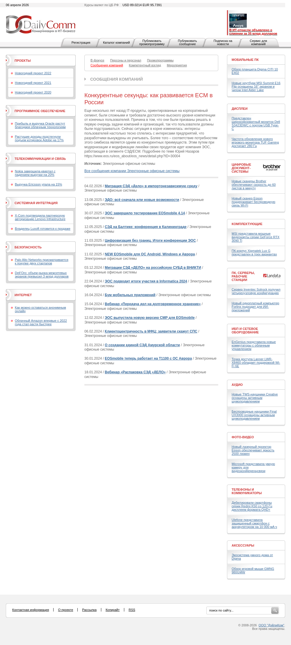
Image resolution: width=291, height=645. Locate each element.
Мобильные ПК (245, 59)
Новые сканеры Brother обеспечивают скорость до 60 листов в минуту (254, 184)
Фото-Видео (243, 437)
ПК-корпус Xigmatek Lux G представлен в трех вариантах (254, 252)
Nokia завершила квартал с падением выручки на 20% (35, 172)
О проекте (65, 610)
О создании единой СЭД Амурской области (142, 345)
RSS (132, 610)
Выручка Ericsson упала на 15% (38, 184)
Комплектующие (247, 224)
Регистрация (81, 42)
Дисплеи (240, 108)
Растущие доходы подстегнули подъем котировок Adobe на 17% (39, 138)
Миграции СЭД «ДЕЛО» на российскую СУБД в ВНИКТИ (153, 268)
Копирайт (113, 610)
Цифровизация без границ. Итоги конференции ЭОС (150, 240)
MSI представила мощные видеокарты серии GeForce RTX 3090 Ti (255, 237)
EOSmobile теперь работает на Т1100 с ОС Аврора (148, 358)
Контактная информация (30, 610)
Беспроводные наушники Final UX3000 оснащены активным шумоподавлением (254, 415)
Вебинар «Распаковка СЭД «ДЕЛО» (135, 372)
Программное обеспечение (40, 111)
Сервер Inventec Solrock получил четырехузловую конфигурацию (256, 291)
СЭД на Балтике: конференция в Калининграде (146, 227)
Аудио (237, 384)
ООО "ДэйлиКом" (271, 625)
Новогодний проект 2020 (33, 92)
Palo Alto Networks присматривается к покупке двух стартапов (41, 261)
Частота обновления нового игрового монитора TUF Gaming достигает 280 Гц (255, 142)
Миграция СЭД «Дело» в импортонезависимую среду (151, 186)
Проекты (23, 60)
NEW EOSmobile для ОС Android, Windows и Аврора (150, 254)
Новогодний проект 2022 (33, 73)
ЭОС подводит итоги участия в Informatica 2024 (146, 281)
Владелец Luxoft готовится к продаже (42, 228)
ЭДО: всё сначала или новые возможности (142, 200)
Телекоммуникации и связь (40, 158)
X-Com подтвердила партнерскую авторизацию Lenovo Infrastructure (40, 217)
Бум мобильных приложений (130, 295)
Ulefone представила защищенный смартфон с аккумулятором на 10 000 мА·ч (254, 523)
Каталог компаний (116, 42)
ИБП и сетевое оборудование (245, 330)
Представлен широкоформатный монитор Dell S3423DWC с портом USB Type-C (256, 123)
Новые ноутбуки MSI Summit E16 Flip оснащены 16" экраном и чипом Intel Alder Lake (256, 86)
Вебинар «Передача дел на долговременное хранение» (153, 304)
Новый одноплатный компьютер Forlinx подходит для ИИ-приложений (255, 306)
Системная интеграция (36, 203)
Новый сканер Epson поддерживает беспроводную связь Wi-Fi (253, 202)
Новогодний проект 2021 (33, 82)
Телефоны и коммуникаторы (247, 491)
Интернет (23, 295)
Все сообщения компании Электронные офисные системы (132, 171)
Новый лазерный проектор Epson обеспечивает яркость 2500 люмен (253, 450)
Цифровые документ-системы (241, 168)
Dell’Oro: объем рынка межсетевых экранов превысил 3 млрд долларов (42, 274)
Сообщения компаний (116, 79)
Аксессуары (243, 545)
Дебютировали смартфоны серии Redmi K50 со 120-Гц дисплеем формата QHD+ (252, 506)
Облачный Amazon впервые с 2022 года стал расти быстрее (41, 322)
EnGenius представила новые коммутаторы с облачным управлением (254, 345)
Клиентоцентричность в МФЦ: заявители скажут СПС (151, 331)
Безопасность (28, 247)
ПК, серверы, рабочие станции (243, 276)
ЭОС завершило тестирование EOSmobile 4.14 (145, 213)
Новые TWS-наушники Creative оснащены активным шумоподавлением (255, 398)
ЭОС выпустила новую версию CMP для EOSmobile (150, 318)
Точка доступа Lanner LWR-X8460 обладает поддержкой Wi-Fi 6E (256, 362)
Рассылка (89, 610)
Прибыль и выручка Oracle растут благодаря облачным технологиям (40, 125)
